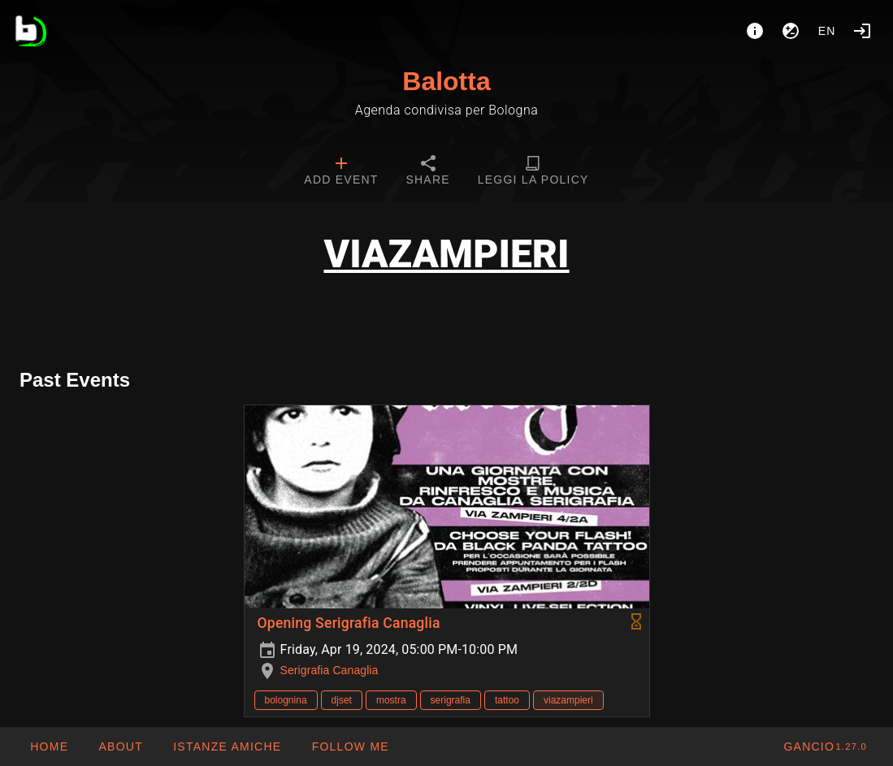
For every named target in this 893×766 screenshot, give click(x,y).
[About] (755, 31)
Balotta (446, 81)
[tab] (341, 172)
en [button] (827, 30)
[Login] (862, 31)
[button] (226, 746)
